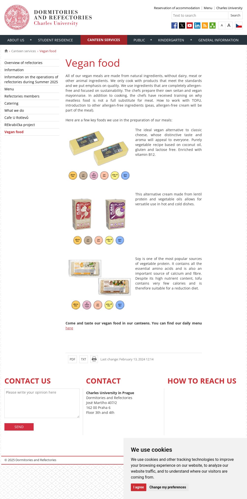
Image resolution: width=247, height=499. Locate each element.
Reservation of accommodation (177, 8)
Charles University (229, 8)
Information (14, 69)
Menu (208, 8)
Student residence (55, 40)
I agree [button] (138, 487)
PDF (72, 359)
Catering (11, 103)
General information (218, 40)
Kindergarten (171, 40)
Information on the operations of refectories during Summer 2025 (31, 79)
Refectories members (22, 96)
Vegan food (14, 131)
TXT (83, 359)
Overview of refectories (23, 62)
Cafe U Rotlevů (16, 117)
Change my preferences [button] (168, 487)
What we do (14, 110)
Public (139, 40)
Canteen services (103, 39)
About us (15, 40)
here (69, 328)
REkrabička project (19, 124)
